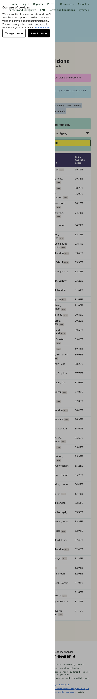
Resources (66, 4)
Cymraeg (84, 10)
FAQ (42, 10)
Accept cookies (39, 33)
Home (14, 4)
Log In (25, 4)
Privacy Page (42, 27)
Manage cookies (14, 33)
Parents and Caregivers (22, 10)
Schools (82, 4)
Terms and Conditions (62, 10)
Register (38, 4)
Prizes (50, 4)
